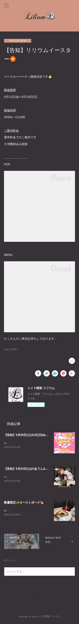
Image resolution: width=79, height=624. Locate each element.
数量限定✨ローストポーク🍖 (24, 503)
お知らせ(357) (10, 349)
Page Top (39, 600)
